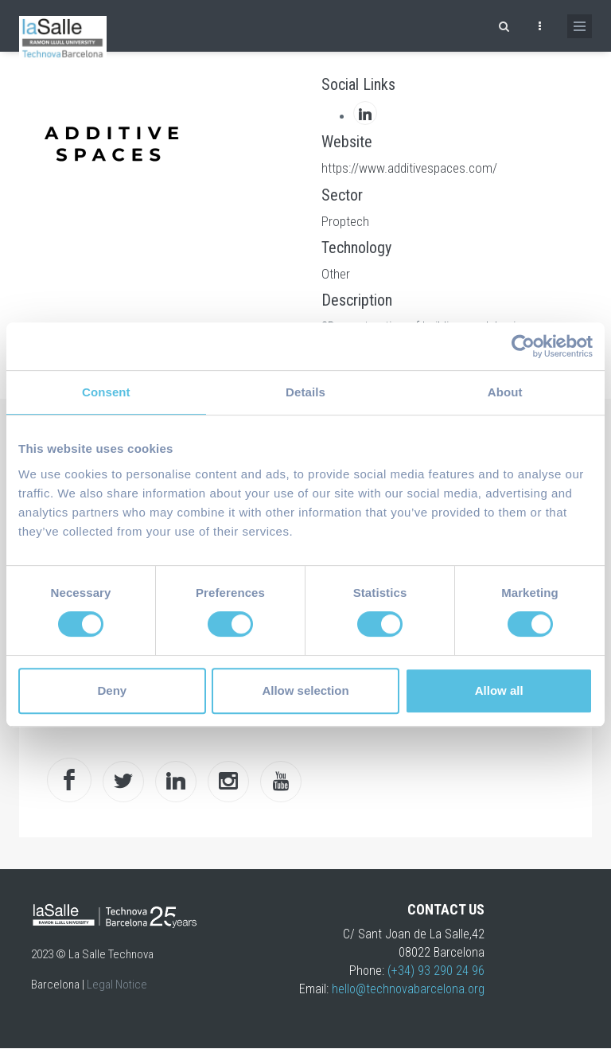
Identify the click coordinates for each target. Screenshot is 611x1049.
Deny (111, 690)
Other (335, 274)
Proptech (345, 221)
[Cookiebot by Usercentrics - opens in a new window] (523, 346)
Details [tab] (305, 392)
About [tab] (505, 392)
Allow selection (305, 690)
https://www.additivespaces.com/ (409, 168)
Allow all (499, 690)
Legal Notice (117, 984)
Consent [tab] (106, 392)
